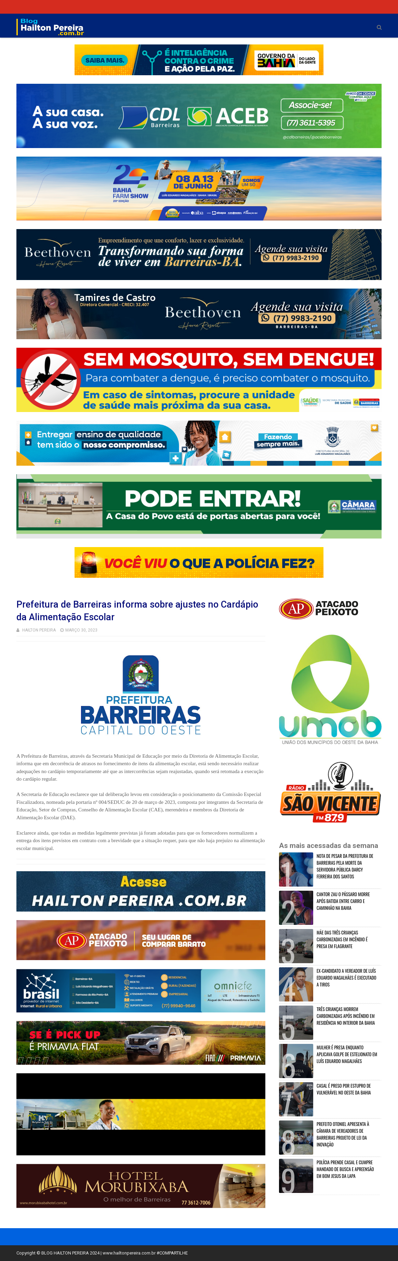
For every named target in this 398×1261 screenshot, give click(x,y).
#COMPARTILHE (172, 1253)
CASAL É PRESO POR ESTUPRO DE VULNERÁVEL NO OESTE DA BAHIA (344, 1089)
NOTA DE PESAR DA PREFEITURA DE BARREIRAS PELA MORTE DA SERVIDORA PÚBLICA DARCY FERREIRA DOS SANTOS (345, 866)
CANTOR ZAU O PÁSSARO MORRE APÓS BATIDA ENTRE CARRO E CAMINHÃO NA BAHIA (343, 901)
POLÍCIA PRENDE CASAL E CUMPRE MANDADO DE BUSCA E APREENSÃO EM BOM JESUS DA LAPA (345, 1169)
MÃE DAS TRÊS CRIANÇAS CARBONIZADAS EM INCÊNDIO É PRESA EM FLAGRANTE (342, 939)
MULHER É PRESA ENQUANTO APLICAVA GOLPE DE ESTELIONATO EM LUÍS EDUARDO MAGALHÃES (347, 1054)
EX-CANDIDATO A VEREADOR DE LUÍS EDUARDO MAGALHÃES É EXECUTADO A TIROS (346, 977)
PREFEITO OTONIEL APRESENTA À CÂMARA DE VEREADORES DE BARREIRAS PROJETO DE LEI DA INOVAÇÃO (343, 1134)
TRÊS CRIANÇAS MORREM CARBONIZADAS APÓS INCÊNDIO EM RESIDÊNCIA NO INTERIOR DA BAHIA (346, 1016)
